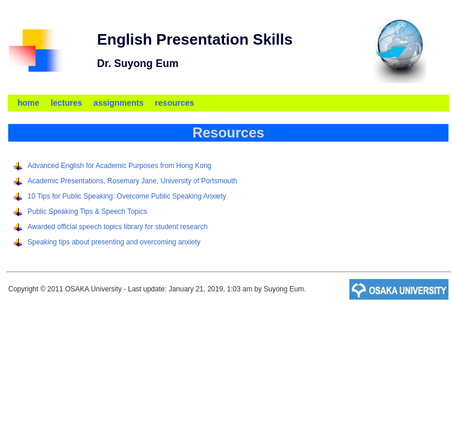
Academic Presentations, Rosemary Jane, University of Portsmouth (132, 181)
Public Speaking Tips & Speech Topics (87, 211)
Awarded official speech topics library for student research (118, 227)
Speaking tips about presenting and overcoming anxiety (114, 242)
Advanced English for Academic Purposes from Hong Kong (120, 166)
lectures (66, 103)
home (28, 103)
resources (174, 103)
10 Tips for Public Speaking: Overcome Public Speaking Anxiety (127, 196)
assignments (118, 103)
